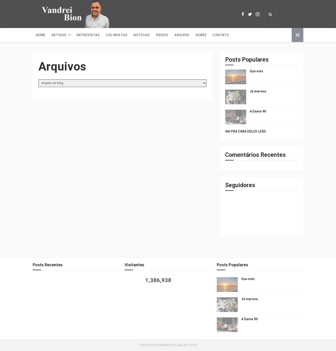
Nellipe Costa (187, 345)
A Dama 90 (258, 111)
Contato (221, 35)
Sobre (201, 35)
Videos (162, 35)
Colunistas (116, 35)
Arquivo (181, 35)
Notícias (141, 35)
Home (40, 35)
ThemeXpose (165, 345)
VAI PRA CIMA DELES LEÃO (245, 131)
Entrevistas (88, 35)
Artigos (58, 35)
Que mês (256, 71)
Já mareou (258, 91)
